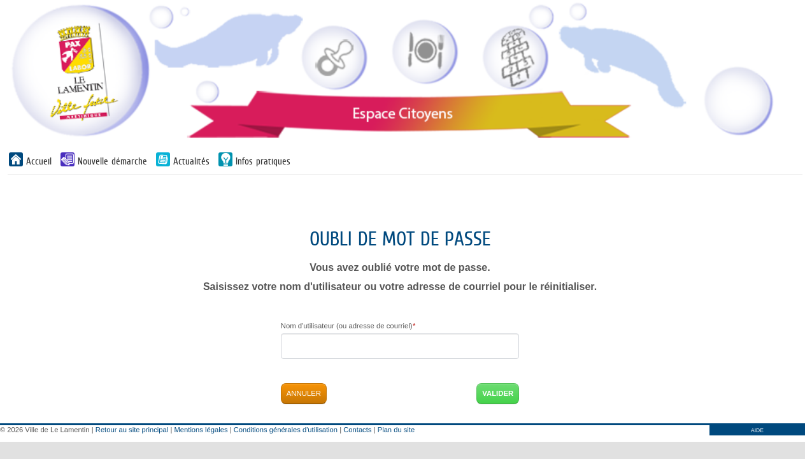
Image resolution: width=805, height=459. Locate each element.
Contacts (357, 429)
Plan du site (396, 429)
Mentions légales (201, 429)
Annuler (304, 393)
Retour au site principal (132, 429)
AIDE (757, 430)
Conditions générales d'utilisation (286, 429)
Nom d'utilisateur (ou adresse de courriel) (348, 326)
